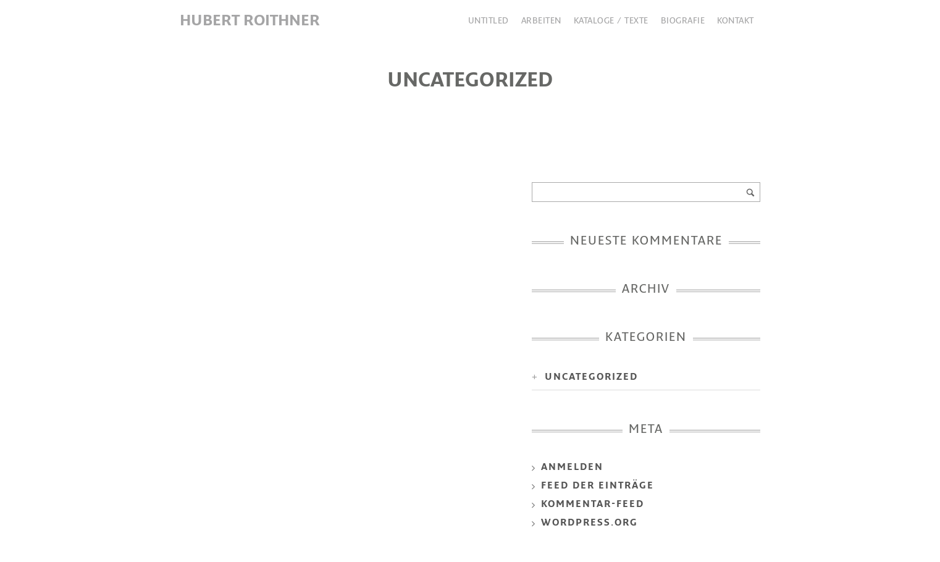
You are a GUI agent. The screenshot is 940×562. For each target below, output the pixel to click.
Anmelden (572, 467)
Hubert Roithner (250, 21)
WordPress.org (589, 523)
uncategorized (591, 377)
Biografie (683, 21)
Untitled (488, 21)
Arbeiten (541, 21)
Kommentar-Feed (592, 505)
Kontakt (735, 21)
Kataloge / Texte (611, 21)
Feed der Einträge (597, 486)
